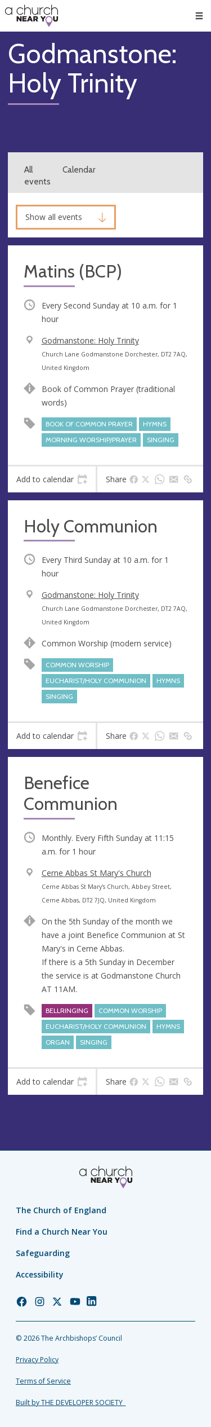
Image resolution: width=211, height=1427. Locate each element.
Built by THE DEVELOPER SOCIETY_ (70, 1402)
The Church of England (61, 1210)
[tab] (52, 479)
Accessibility (40, 1274)
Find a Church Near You (61, 1231)
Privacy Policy (37, 1359)
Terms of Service (43, 1381)
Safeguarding (43, 1253)
